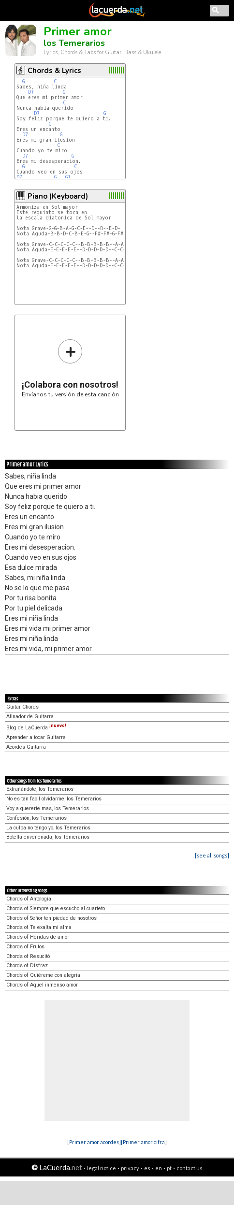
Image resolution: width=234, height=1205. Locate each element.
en (158, 1168)
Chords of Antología (28, 899)
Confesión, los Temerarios (36, 818)
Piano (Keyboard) (58, 196)
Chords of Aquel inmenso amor (42, 985)
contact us (189, 1168)
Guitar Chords (22, 707)
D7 (31, 92)
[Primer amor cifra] (144, 1142)
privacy (130, 1168)
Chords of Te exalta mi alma (39, 927)
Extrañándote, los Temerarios (39, 789)
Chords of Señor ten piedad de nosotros (51, 918)
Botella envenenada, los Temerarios (47, 837)
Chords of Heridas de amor (37, 937)
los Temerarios (74, 43)
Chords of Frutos (25, 947)
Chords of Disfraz (27, 965)
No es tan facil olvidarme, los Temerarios (54, 799)
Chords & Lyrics (54, 70)
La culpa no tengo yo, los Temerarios (48, 828)
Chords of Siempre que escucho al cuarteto (55, 908)
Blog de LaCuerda (36, 728)
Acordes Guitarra (26, 747)
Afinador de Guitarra (30, 716)
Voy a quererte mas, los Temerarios (47, 808)
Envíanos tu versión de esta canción (70, 368)
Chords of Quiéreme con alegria (43, 975)
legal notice (101, 1168)
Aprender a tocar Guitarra (36, 737)
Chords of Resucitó (28, 956)
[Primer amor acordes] (94, 1142)
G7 (68, 177)
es (147, 1168)
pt (169, 1168)
